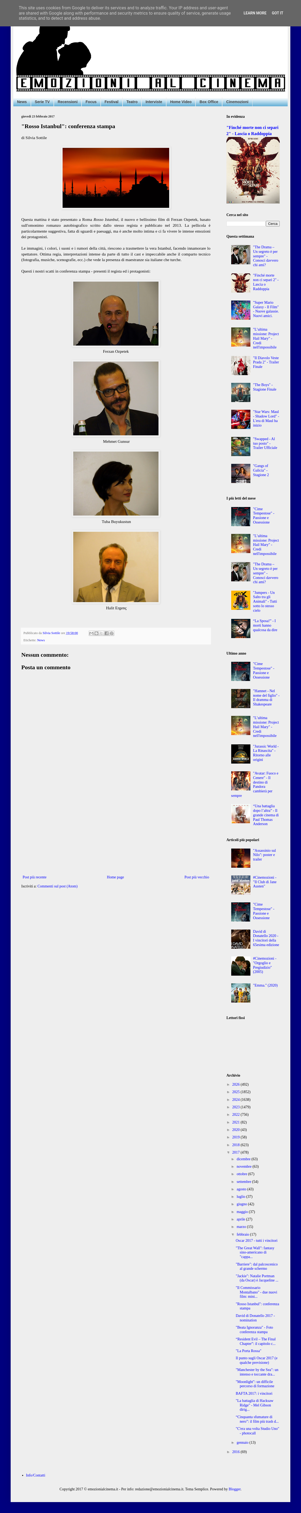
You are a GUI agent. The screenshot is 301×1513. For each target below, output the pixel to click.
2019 (236, 1137)
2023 (236, 1107)
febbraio (243, 1234)
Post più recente (34, 877)
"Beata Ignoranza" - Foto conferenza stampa (254, 1329)
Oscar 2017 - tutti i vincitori (257, 1241)
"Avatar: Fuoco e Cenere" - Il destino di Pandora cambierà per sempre (254, 784)
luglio (241, 1197)
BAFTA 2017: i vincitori (254, 1394)
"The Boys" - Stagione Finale (264, 387)
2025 (236, 1092)
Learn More (254, 13)
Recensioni (68, 102)
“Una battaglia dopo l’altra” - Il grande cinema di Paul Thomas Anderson (266, 815)
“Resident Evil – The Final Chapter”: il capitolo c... (256, 1341)
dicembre (244, 1159)
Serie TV (42, 102)
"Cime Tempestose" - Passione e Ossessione (263, 515)
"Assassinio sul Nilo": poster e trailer (264, 855)
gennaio (243, 1443)
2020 (236, 1130)
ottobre (242, 1174)
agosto (242, 1189)
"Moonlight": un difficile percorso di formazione (255, 1384)
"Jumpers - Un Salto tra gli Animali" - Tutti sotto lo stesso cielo (265, 601)
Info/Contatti (35, 1475)
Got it (277, 13)
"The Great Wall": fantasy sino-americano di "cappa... (255, 1252)
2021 (236, 1122)
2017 (236, 1152)
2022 (236, 1115)
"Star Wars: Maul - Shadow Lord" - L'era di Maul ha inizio (266, 418)
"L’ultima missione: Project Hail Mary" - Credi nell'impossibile (266, 338)
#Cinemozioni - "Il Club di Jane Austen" (264, 882)
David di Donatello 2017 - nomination (255, 1318)
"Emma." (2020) (265, 985)
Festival (112, 102)
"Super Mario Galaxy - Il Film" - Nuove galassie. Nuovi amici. (266, 309)
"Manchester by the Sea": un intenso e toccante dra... (257, 1372)
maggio (243, 1212)
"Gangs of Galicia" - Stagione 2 (261, 470)
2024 (236, 1100)
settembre (244, 1182)
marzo (242, 1227)
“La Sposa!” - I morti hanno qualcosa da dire (265, 625)
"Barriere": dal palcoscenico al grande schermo (257, 1266)
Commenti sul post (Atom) (58, 886)
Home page (115, 877)
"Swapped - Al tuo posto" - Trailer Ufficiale (265, 443)
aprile (241, 1219)
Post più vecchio (196, 877)
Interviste (153, 102)
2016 (236, 1452)
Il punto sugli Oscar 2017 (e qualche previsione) (257, 1360)
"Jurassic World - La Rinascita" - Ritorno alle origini (266, 753)
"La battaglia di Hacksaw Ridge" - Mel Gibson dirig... (254, 1405)
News (22, 102)
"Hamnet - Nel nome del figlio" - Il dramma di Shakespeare (266, 697)
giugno (242, 1204)
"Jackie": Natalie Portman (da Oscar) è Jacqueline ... (257, 1278)
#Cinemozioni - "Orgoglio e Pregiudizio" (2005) (264, 965)
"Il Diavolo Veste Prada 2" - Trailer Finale (266, 362)
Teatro (132, 102)
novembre (244, 1167)
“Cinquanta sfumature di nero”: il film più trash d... (257, 1419)
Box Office (209, 102)
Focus (91, 102)
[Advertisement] (115, 830)
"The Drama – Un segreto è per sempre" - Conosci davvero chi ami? (265, 256)
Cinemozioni (237, 102)
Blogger (235, 1489)
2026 (236, 1084)
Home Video (181, 102)
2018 (236, 1145)
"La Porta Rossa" (248, 1351)
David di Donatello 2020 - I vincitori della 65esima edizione (266, 938)
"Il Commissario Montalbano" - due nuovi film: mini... (256, 1292)
